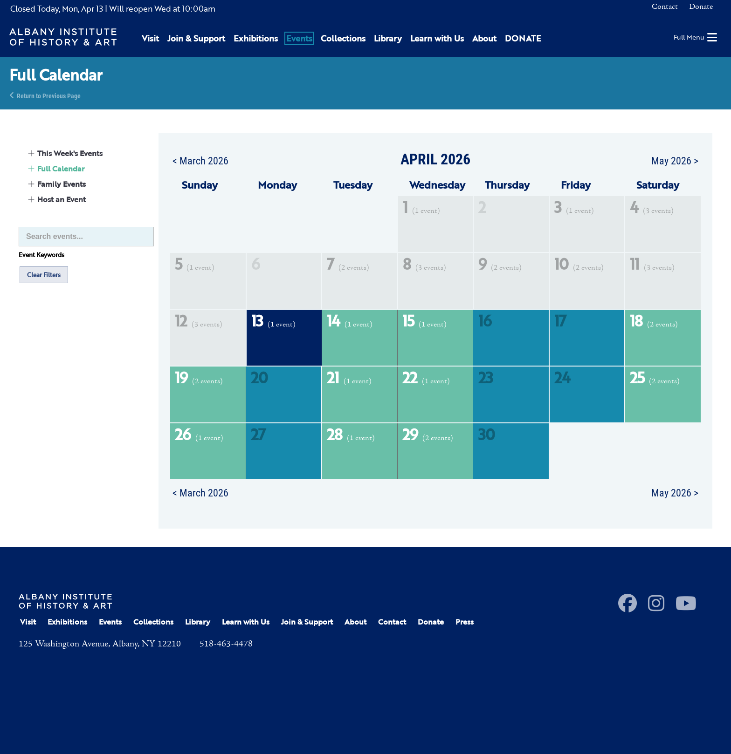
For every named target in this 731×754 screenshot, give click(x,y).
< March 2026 (200, 160)
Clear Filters (44, 274)
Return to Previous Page (49, 95)
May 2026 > (674, 160)
